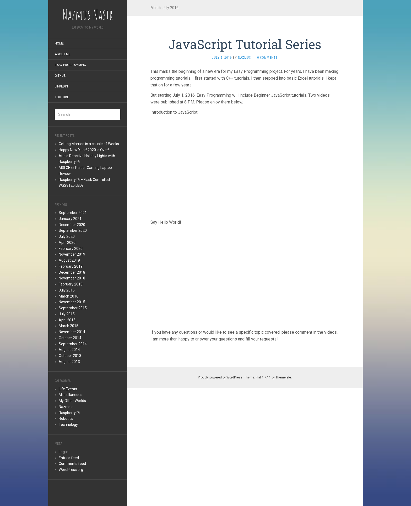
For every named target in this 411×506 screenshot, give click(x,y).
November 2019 (72, 254)
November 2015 (72, 302)
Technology (68, 424)
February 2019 (71, 266)
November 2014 (72, 332)
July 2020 (67, 236)
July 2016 (67, 290)
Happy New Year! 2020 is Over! (84, 150)
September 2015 (73, 308)
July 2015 (67, 314)
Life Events (68, 389)
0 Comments (267, 57)
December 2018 (72, 272)
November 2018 (72, 278)
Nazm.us (66, 407)
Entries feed (69, 458)
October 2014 (70, 338)
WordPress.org (71, 470)
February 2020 (71, 248)
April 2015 (67, 320)
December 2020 (72, 225)
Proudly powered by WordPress (220, 377)
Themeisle (283, 377)
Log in (63, 452)
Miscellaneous (70, 395)
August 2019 (69, 260)
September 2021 (73, 213)
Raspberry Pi (69, 413)
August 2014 (69, 350)
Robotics (66, 418)
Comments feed (72, 463)
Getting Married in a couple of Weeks (89, 144)
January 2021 (70, 219)
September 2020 (73, 230)
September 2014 (73, 344)
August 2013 (69, 362)
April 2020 (67, 242)
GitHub (60, 76)
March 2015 (68, 326)
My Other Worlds (72, 401)
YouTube (62, 97)
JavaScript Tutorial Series (245, 44)
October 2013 (70, 356)
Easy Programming (70, 65)
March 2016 (68, 296)
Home (59, 43)
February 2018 (71, 284)
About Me (63, 54)
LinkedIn (61, 86)
